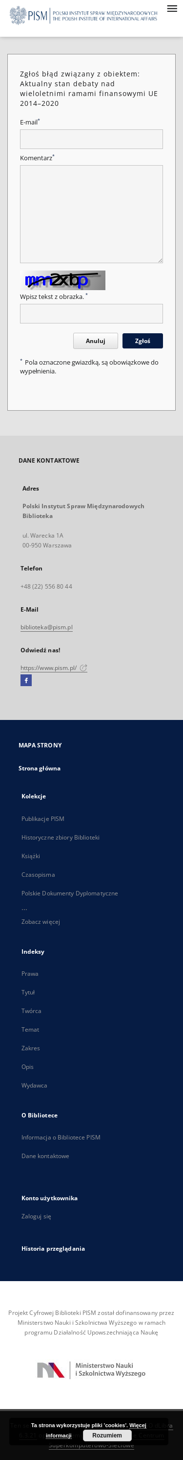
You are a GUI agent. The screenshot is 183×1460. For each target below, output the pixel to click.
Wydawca (34, 1085)
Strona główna (40, 768)
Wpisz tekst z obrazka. (54, 297)
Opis (27, 1067)
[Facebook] (26, 680)
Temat (30, 1029)
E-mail (30, 122)
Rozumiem (107, 1435)
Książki (31, 856)
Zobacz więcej (41, 921)
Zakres (31, 1048)
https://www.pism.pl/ (54, 668)
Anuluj (95, 341)
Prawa (30, 973)
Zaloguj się (36, 1216)
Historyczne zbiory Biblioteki (60, 837)
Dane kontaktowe (45, 1156)
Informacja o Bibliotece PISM (61, 1137)
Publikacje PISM (43, 819)
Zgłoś (142, 341)
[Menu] (172, 8)
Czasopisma (38, 874)
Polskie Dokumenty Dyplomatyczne (70, 893)
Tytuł (28, 992)
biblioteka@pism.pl (46, 627)
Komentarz (37, 158)
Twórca (31, 1011)
